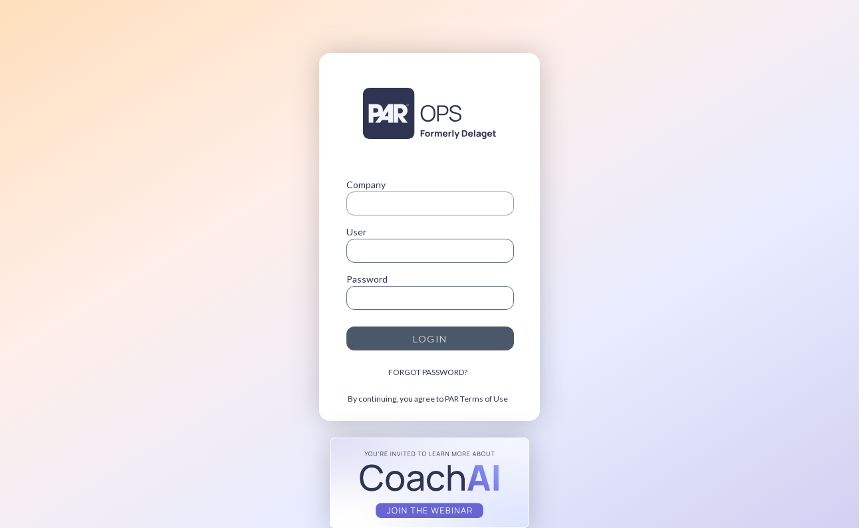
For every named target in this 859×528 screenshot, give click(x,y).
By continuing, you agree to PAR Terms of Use (428, 399)
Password (367, 279)
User (356, 231)
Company (366, 184)
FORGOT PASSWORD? (427, 372)
